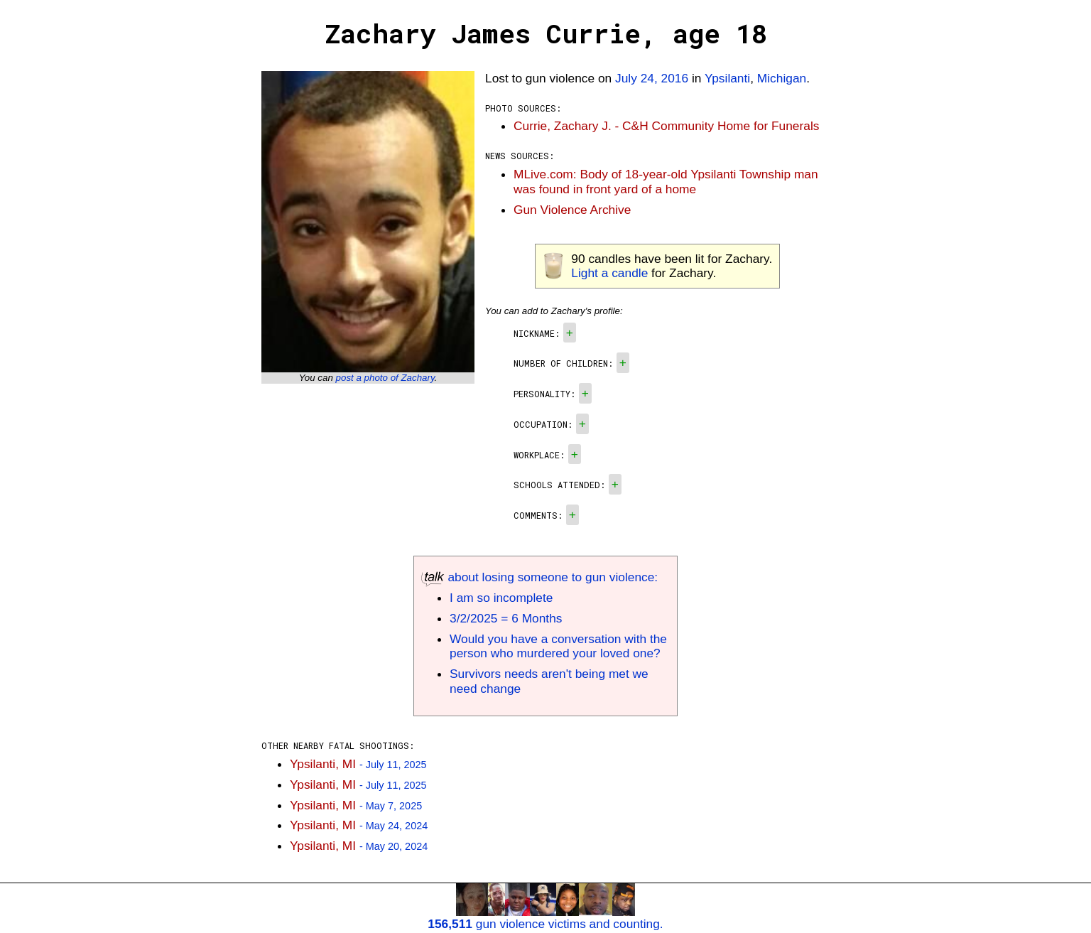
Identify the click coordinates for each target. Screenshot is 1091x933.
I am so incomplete (501, 597)
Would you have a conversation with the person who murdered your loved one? (558, 646)
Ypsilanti (727, 78)
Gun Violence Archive (572, 210)
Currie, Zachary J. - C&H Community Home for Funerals (666, 126)
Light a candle (609, 273)
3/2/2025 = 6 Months (506, 618)
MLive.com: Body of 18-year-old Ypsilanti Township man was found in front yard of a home (666, 181)
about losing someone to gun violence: (539, 577)
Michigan (781, 78)
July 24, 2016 (651, 78)
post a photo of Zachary (385, 377)
